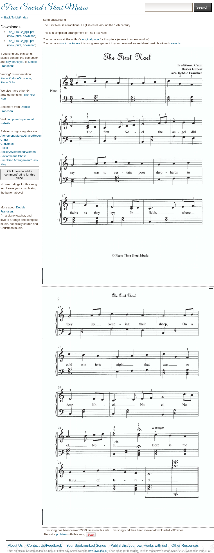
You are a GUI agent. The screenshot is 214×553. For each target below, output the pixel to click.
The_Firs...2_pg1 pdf (20, 32)
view (11, 36)
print (18, 36)
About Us (15, 545)
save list (176, 43)
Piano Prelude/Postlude (15, 78)
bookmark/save (70, 43)
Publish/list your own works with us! (138, 545)
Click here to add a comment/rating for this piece (20, 174)
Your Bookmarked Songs (86, 545)
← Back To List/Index (14, 17)
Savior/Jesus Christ (13, 156)
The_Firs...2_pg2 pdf (20, 41)
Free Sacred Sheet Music (44, 8)
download (29, 36)
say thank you (15, 61)
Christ (4, 139)
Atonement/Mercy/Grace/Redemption (24, 135)
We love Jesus (98, 551)
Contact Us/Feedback (44, 545)
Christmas (7, 143)
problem (61, 534)
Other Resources (185, 545)
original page (90, 39)
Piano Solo (7, 82)
